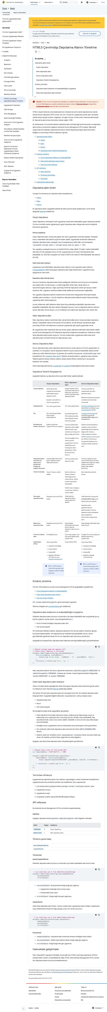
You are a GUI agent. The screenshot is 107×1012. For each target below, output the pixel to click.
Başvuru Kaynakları (20, 12)
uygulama (48, 356)
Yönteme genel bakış (47, 175)
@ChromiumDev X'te (87, 990)
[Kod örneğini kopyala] (99, 646)
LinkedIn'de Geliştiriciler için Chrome (92, 997)
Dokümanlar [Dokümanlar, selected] (34, 2)
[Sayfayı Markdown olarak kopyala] (36, 51)
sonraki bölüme (53, 606)
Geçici (42, 140)
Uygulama (84, 413)
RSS (82, 1000)
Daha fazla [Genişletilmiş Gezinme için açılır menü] (47, 2)
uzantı (58, 356)
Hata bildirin (32, 990)
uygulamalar (57, 366)
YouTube (83, 993)
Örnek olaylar (59, 993)
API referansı (41, 168)
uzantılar (67, 366)
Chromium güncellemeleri (63, 990)
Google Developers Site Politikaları (62, 972)
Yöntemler (44, 179)
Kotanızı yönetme (43, 154)
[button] (13, 51)
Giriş (103, 2)
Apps (12, 8)
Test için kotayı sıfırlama (48, 165)
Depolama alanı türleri (44, 137)
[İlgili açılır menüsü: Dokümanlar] (40, 2)
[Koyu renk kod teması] (96, 646)
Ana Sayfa (36, 42)
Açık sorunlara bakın (35, 993)
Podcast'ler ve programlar (63, 1000)
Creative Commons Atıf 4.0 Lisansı (65, 970)
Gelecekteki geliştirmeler (45, 182)
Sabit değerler (45, 172)
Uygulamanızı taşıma (45, 25)
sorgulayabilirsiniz (39, 270)
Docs (4, 8)
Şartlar (31, 1008)
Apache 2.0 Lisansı (95, 970)
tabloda (42, 212)
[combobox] (68, 2)
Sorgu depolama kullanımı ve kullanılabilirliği (55, 158)
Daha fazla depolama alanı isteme (52, 161)
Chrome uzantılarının (87, 406)
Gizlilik (37, 1008)
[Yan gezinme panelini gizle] (24, 1008)
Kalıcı (42, 144)
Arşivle (57, 997)
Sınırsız (42, 147)
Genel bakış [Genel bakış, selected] (6, 12)
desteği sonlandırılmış (55, 559)
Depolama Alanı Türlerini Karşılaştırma (53, 151)
